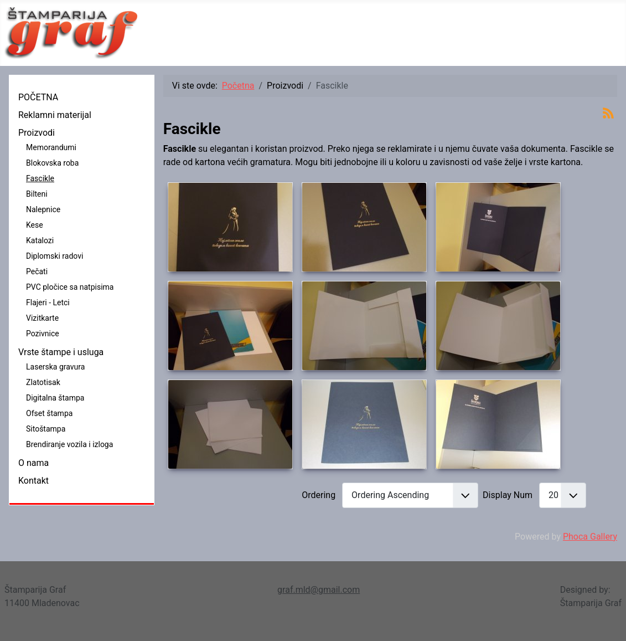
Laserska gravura (55, 366)
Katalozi (40, 240)
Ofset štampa (49, 413)
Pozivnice (42, 333)
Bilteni (37, 193)
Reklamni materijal (54, 115)
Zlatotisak (43, 382)
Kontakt (33, 480)
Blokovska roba (52, 162)
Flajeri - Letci (48, 302)
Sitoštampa (45, 428)
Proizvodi (36, 132)
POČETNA (38, 97)
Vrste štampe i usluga (61, 352)
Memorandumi (51, 147)
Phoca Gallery (590, 536)
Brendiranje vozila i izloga (69, 444)
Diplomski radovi (54, 256)
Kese (34, 224)
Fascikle (40, 178)
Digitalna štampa (55, 397)
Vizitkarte (42, 318)
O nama (33, 463)
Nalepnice (43, 209)
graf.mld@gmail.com (318, 589)
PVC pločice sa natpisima (69, 287)
